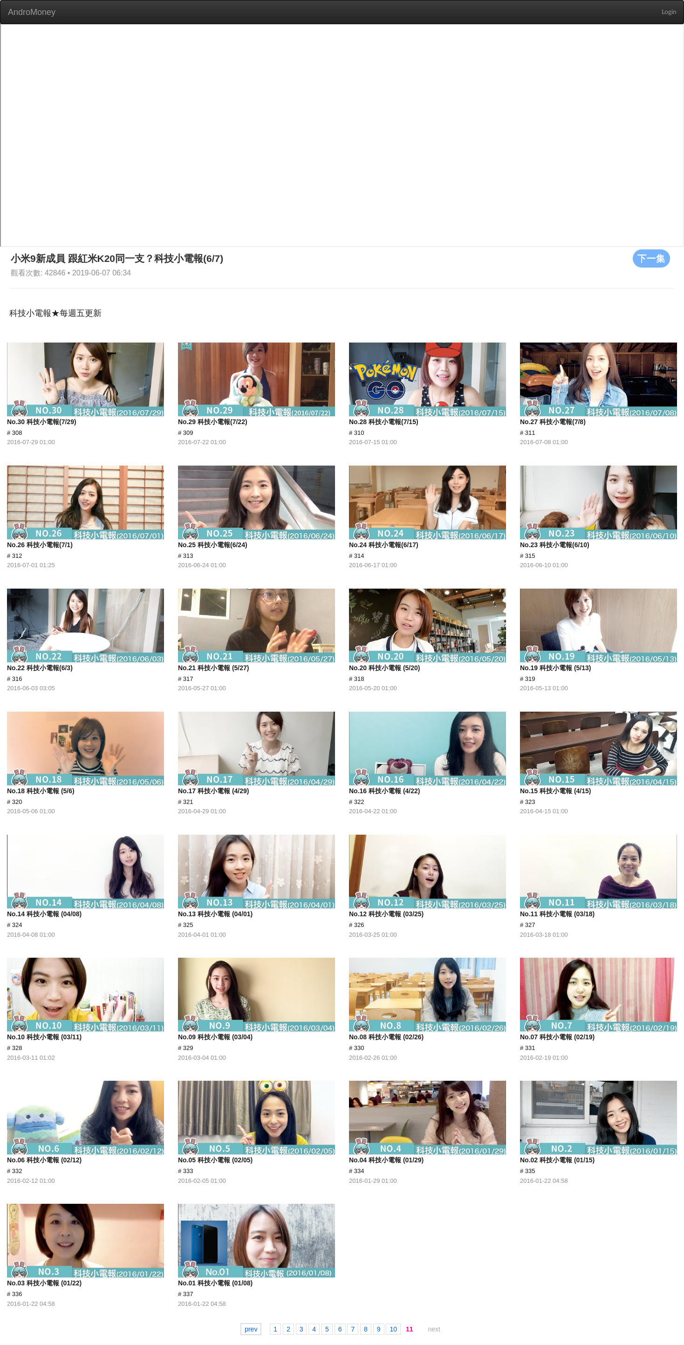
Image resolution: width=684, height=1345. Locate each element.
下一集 (651, 258)
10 (393, 1329)
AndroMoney (31, 12)
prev (251, 1329)
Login (669, 12)
